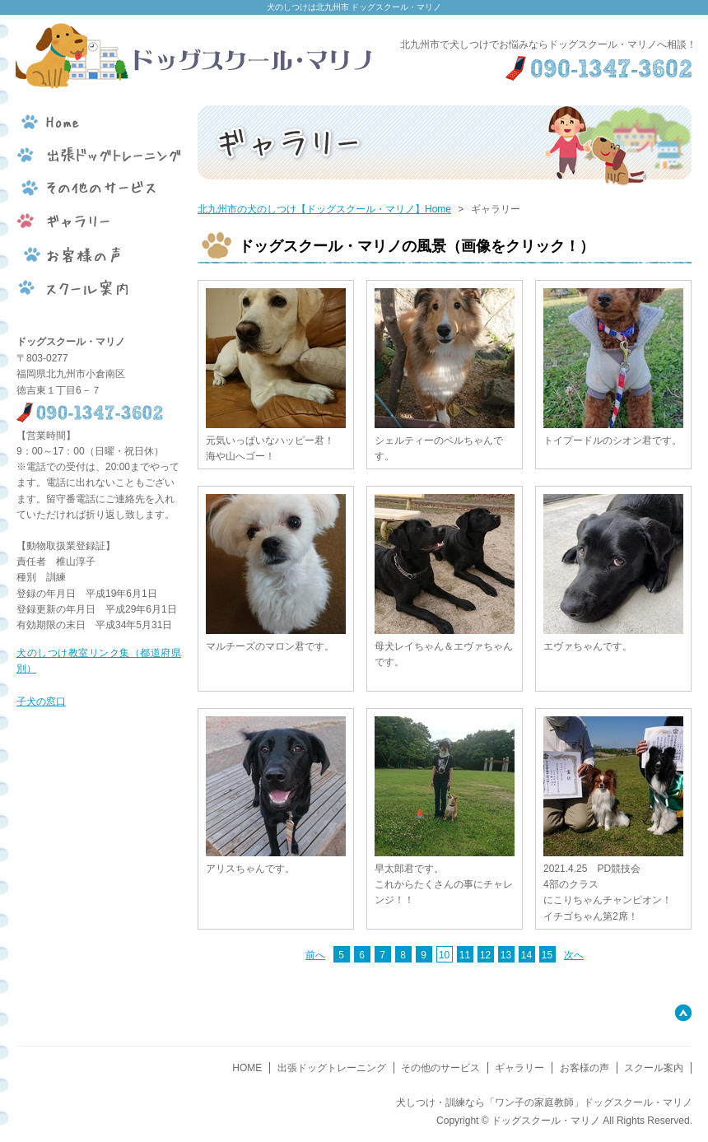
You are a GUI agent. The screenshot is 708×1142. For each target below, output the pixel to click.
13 (506, 955)
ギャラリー (519, 1068)
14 (526, 955)
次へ (574, 955)
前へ (315, 955)
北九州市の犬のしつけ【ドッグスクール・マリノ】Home (324, 209)
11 (464, 955)
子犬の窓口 (41, 701)
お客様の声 (584, 1068)
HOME (247, 1068)
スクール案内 (653, 1068)
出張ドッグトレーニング (331, 1068)
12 (485, 955)
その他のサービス (440, 1068)
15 (547, 955)
